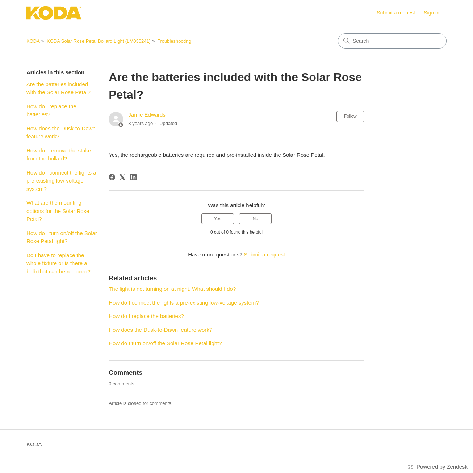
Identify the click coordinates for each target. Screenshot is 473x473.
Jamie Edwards (147, 115)
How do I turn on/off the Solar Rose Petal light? (61, 237)
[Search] (392, 41)
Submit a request (396, 13)
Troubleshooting (174, 41)
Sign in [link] (431, 13)
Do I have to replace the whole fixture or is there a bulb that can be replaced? (58, 263)
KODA (33, 41)
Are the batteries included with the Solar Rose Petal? (58, 88)
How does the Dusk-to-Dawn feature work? (61, 132)
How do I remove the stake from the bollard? (58, 154)
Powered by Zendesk (442, 467)
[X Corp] (122, 177)
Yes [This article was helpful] (217, 218)
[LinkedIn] (133, 177)
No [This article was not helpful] (255, 218)
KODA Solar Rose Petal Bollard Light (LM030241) (99, 41)
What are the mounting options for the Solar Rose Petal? (57, 211)
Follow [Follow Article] (350, 116)
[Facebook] (112, 177)
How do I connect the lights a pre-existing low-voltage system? (61, 180)
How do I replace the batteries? (51, 110)
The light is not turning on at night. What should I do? (172, 289)
